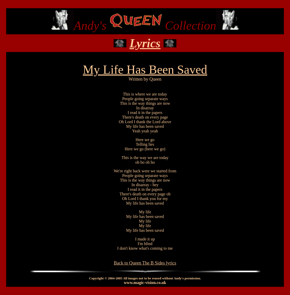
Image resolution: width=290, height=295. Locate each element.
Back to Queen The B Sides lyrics (145, 263)
